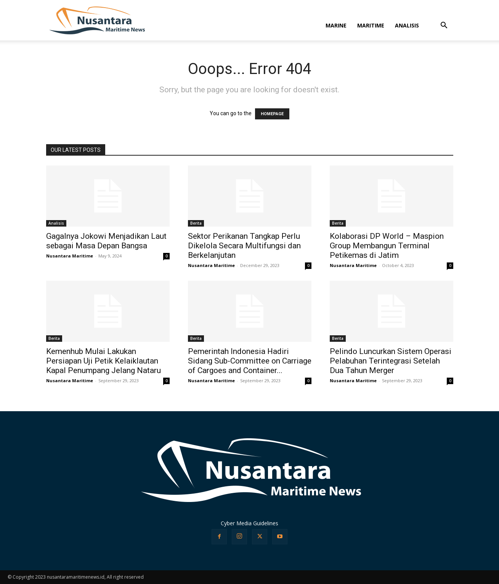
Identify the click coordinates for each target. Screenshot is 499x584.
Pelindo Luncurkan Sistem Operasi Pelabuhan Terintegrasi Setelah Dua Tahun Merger (390, 361)
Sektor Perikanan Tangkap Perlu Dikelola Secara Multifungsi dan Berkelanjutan (244, 246)
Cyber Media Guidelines (249, 523)
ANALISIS (407, 25)
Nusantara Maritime (69, 256)
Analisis (56, 223)
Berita (196, 223)
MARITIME (370, 25)
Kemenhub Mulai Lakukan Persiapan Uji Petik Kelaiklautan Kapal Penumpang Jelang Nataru (103, 361)
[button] (444, 26)
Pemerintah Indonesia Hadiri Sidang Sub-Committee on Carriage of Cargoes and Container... (249, 361)
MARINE (336, 25)
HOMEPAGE (272, 113)
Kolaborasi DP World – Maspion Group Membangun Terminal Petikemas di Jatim (387, 246)
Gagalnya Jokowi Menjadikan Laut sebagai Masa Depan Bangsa (106, 241)
